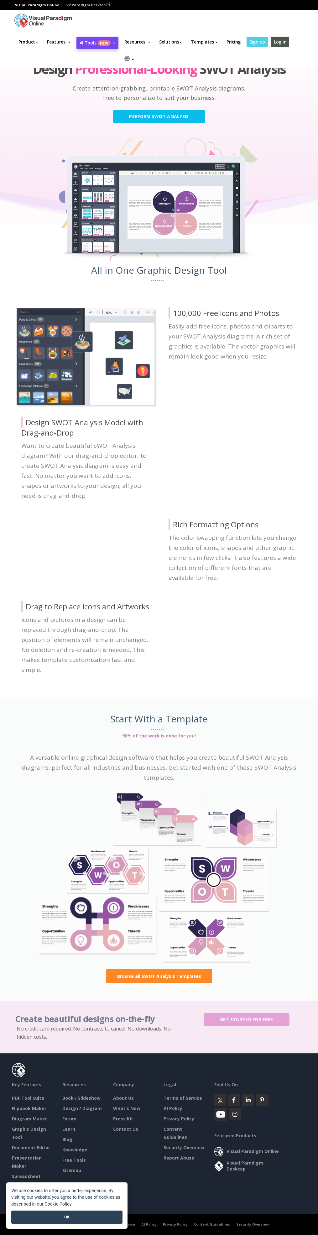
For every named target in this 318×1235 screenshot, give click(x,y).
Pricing (234, 42)
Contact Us (125, 1129)
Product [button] (28, 42)
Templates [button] (204, 42)
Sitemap (71, 1170)
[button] (58, 42)
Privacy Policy (179, 1119)
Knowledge (74, 1150)
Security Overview (184, 1147)
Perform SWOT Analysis (159, 116)
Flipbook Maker (29, 1108)
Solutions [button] (170, 42)
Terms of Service (183, 1098)
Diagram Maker (29, 1119)
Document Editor (31, 1147)
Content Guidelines (212, 1224)
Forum (69, 1119)
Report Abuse (179, 1158)
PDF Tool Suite (28, 1098)
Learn (68, 1129)
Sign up (257, 42)
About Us (123, 1098)
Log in (280, 42)
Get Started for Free (249, 1019)
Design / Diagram (82, 1108)
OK (67, 1217)
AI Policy (173, 1108)
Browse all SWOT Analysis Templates (159, 976)
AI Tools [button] (97, 43)
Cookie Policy (57, 1204)
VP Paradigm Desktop (88, 5)
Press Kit (123, 1119)
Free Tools (74, 1160)
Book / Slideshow (81, 1098)
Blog (67, 1139)
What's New (126, 1108)
